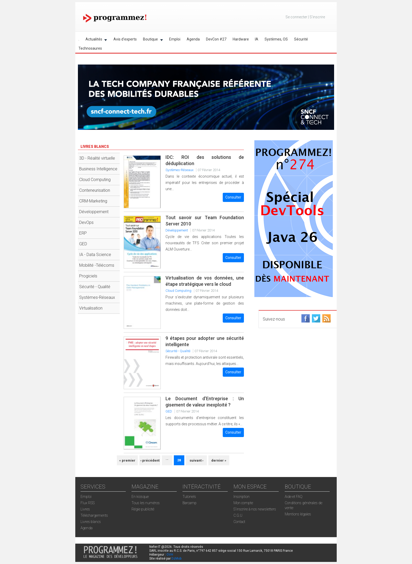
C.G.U (237, 515)
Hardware (241, 39)
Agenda (193, 39)
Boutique (151, 40)
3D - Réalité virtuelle (97, 158)
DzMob (176, 558)
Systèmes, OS (276, 39)
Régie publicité (142, 509)
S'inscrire (317, 17)
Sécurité (301, 39)
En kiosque (140, 497)
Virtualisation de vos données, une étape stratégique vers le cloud (204, 281)
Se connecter (296, 17)
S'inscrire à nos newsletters (254, 509)
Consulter (233, 197)
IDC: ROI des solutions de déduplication (204, 160)
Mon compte (243, 503)
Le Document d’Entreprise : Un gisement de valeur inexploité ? (204, 402)
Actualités (94, 40)
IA (256, 39)
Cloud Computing (95, 179)
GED (83, 243)
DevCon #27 (216, 39)
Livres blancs (91, 522)
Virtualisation (90, 308)
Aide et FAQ (293, 497)
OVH (170, 554)
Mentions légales (298, 514)
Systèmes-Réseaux (97, 297)
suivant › (196, 460)
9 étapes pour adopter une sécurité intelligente (204, 341)
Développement (93, 211)
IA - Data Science (95, 254)
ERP (83, 233)
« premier (127, 460)
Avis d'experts (125, 39)
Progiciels (88, 276)
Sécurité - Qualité (94, 286)
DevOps (86, 222)
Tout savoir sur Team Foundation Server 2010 (204, 220)
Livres (85, 509)
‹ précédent (149, 460)
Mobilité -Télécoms (96, 265)
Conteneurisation (94, 190)
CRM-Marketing (93, 201)
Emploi (174, 39)
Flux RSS (88, 503)
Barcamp (189, 503)
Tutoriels (189, 497)
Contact (239, 522)
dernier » (218, 460)
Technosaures (90, 48)
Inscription (241, 497)
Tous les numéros (145, 503)
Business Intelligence (98, 168)
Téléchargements (94, 515)
